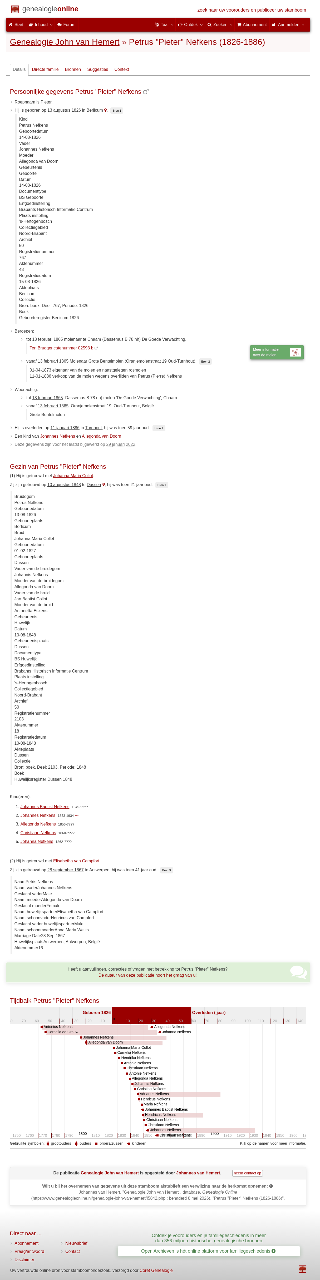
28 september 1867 (65, 870)
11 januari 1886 (65, 428)
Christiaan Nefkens (38, 833)
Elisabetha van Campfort (76, 861)
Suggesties (97, 69)
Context (121, 69)
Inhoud (40, 24)
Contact (72, 1251)
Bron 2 (205, 361)
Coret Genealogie (156, 1270)
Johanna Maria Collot (73, 475)
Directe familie (45, 69)
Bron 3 (166, 870)
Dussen (94, 484)
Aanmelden (288, 24)
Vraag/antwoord (29, 1251)
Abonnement (27, 1243)
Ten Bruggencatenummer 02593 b (61, 348)
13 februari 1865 (47, 339)
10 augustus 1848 (64, 484)
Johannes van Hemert (198, 1173)
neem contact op (247, 1173)
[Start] (50, 10)
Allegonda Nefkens (38, 824)
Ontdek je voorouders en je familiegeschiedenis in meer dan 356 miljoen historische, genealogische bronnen (209, 1238)
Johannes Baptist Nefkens (45, 806)
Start (16, 24)
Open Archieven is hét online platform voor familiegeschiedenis (208, 1251)
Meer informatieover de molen (277, 352)
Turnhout (93, 428)
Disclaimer (25, 1259)
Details (19, 69)
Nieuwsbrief (76, 1243)
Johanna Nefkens (37, 841)
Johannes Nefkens (57, 436)
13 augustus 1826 (64, 110)
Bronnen (73, 69)
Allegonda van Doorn (101, 436)
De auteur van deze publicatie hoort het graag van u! (148, 975)
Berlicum (95, 110)
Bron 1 (116, 110)
